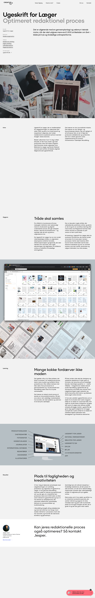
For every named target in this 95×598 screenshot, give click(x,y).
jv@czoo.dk (6, 537)
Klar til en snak (7, 539)
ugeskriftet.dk (6, 52)
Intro (4, 127)
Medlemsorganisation (8, 36)
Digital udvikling (7, 43)
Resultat (5, 475)
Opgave (5, 217)
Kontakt (89, 3)
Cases (58, 3)
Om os (81, 3)
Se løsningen (6, 50)
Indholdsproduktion (8, 45)
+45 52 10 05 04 (7, 535)
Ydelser (5, 39)
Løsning (5, 368)
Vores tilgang (38, 3)
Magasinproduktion (8, 47)
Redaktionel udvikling (8, 41)
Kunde (4, 29)
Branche (5, 34)
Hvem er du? (49, 3)
